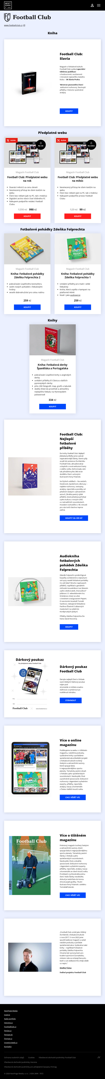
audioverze (75, 295)
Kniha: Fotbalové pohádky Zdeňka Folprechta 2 (27, 275)
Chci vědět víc (72, 797)
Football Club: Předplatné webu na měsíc (78, 179)
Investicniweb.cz (10, 1042)
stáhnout (70, 700)
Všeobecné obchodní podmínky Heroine (20, 1062)
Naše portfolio (10, 1018)
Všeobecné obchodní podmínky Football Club (57, 1057)
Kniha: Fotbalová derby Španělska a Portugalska (52, 366)
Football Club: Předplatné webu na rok (27, 179)
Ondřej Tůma (66, 968)
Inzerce (7, 1014)
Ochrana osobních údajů (14, 1057)
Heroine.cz (8, 1022)
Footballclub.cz (10, 1026)
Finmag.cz (8, 1038)
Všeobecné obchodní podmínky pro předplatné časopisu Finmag (30, 1067)
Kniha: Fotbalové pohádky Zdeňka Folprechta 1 (77, 275)
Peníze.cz (7, 1030)
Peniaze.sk (8, 1034)
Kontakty (8, 1046)
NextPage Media (11, 1011)
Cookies (31, 1057)
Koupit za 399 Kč (73, 518)
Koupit (69, 111)
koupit (69, 627)
